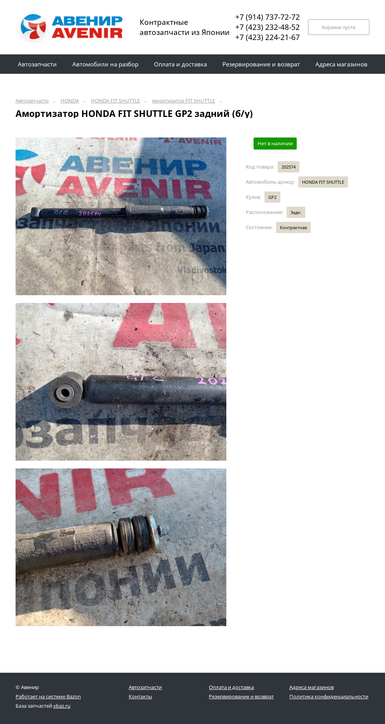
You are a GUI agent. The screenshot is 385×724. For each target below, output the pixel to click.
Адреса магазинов (311, 687)
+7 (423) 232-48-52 (267, 27)
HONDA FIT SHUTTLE (115, 100)
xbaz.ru (61, 705)
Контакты (140, 696)
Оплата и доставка (231, 687)
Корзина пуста (338, 27)
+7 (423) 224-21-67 (267, 37)
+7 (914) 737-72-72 (267, 17)
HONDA (70, 100)
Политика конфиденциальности (328, 696)
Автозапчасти (32, 100)
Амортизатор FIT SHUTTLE (183, 100)
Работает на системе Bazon (48, 696)
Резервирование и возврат (241, 696)
